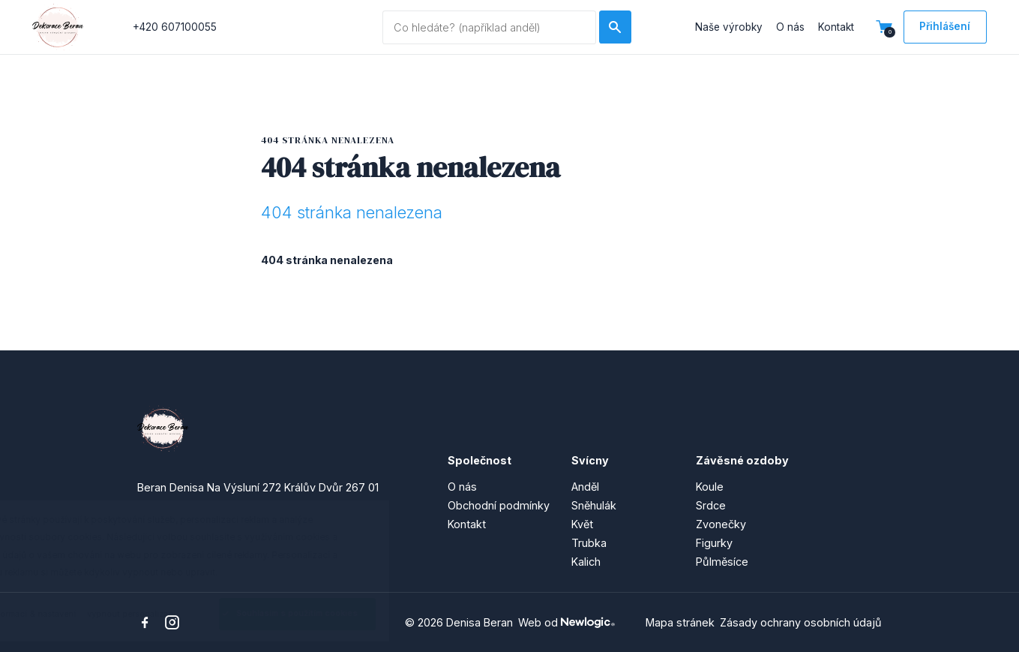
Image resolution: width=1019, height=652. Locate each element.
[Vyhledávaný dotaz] (489, 27)
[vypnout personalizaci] (182, 614)
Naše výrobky (729, 27)
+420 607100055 (175, 27)
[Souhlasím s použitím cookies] (348, 614)
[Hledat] (615, 27)
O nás (790, 27)
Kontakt (836, 27)
